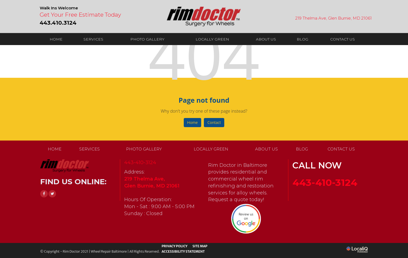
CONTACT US (342, 39)
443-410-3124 (140, 162)
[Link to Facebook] (44, 193)
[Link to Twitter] (52, 193)
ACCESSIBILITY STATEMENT (183, 251)
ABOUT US (266, 39)
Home (192, 122)
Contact (214, 122)
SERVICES (93, 39)
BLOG (302, 39)
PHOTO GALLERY (147, 39)
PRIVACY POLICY (174, 246)
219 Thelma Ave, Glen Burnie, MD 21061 (333, 18)
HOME (56, 39)
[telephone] (58, 22)
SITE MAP (199, 246)
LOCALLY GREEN (212, 39)
